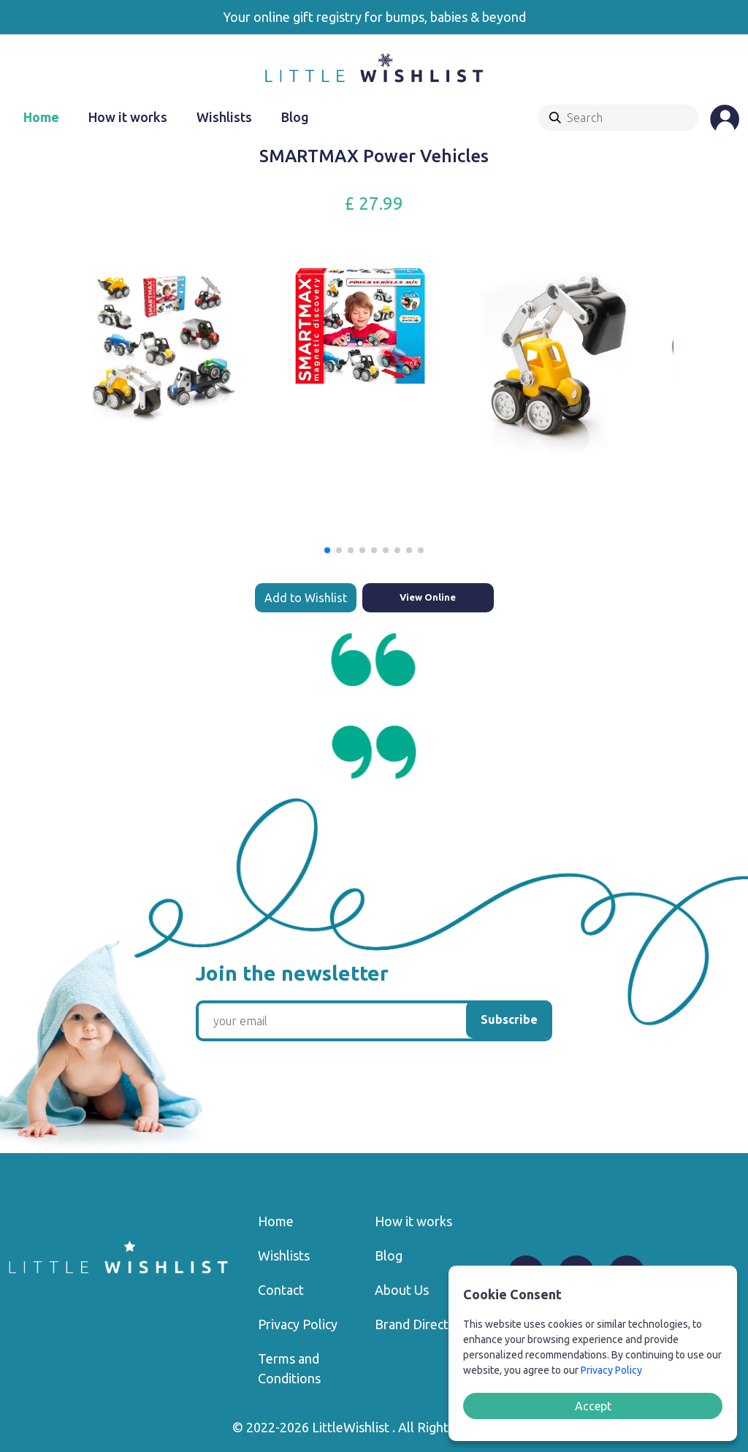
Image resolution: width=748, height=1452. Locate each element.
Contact (281, 1289)
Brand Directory (421, 1324)
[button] (327, 550)
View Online (428, 597)
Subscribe (509, 1019)
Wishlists (224, 117)
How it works (127, 117)
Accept (593, 1406)
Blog (295, 117)
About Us (402, 1289)
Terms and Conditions (289, 1368)
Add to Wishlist (305, 597)
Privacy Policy (297, 1324)
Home (41, 117)
